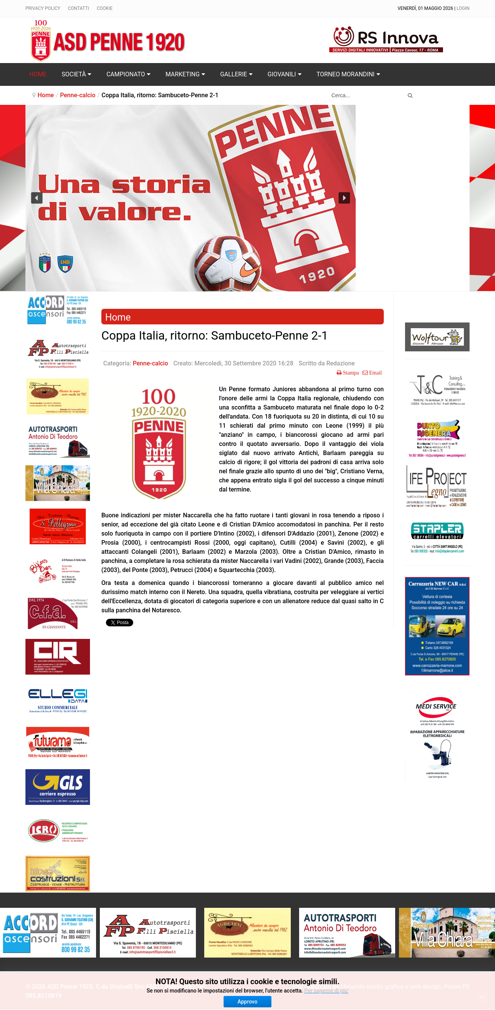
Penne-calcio (77, 95)
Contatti (78, 8)
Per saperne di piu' (326, 991)
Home (46, 95)
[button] (37, 198)
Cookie (105, 8)
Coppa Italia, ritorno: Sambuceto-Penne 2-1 (214, 336)
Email (375, 372)
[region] (190, 198)
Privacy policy (42, 8)
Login (463, 8)
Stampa (350, 372)
